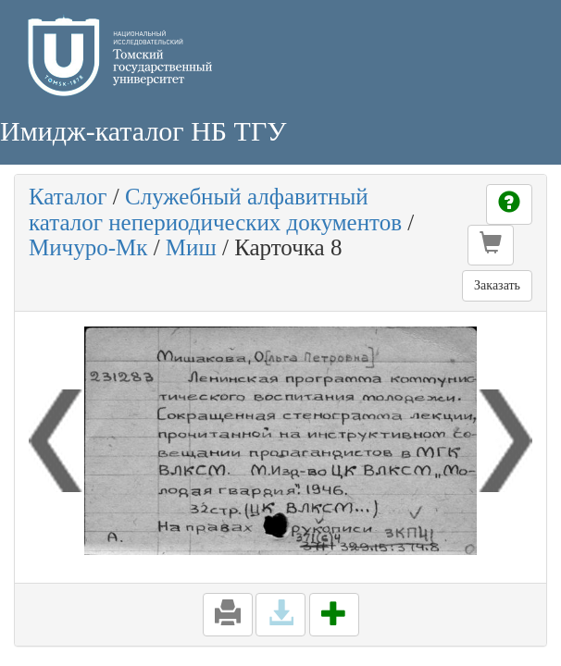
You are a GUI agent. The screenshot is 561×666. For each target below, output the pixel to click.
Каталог (68, 196)
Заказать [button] (497, 285)
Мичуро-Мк (88, 247)
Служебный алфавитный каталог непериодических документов (215, 209)
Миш (191, 247)
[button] (491, 245)
